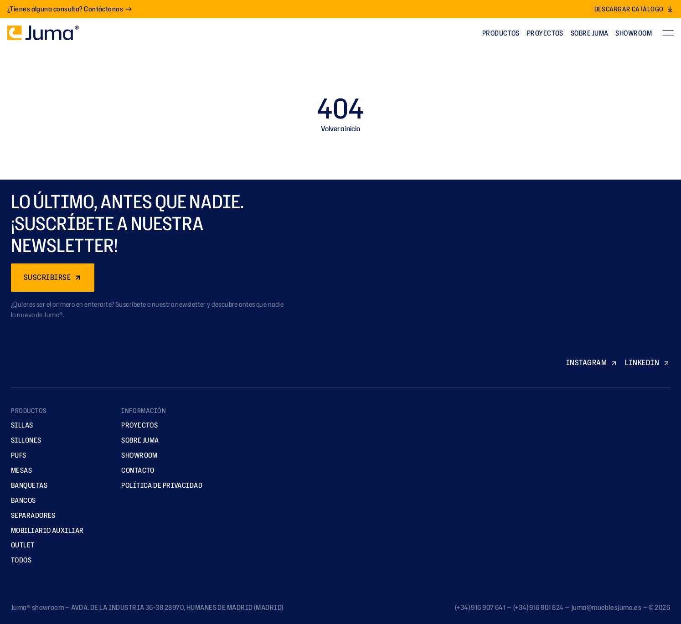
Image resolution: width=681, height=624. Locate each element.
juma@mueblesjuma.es (607, 607)
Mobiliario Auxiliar (44, 530)
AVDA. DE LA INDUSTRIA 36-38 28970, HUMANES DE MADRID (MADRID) (177, 607)
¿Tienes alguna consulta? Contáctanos (69, 9)
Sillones (23, 440)
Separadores (30, 515)
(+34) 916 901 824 (538, 607)
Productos (501, 33)
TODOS (18, 560)
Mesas (18, 470)
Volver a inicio (340, 129)
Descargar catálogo (634, 9)
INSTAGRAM (592, 362)
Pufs (15, 455)
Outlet (20, 545)
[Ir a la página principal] (43, 33)
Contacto (135, 470)
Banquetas (26, 485)
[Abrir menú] (668, 32)
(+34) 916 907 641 (480, 607)
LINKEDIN (647, 362)
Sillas (19, 425)
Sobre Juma (589, 33)
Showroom (633, 33)
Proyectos (545, 33)
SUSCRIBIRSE (53, 277)
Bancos (20, 500)
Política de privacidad (158, 485)
